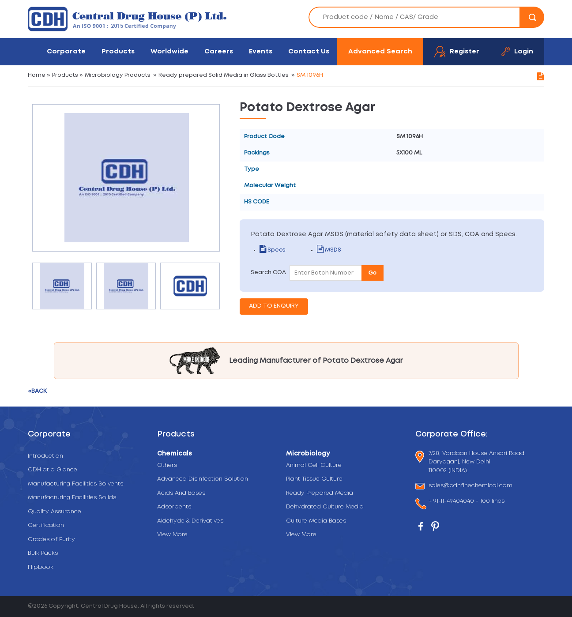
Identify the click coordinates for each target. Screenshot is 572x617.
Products (118, 51)
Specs (273, 250)
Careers (218, 51)
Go (373, 272)
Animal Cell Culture (314, 465)
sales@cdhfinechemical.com (470, 486)
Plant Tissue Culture (314, 479)
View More (172, 535)
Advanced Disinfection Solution (202, 479)
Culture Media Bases (316, 521)
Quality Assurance (54, 512)
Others (167, 465)
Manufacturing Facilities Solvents (75, 484)
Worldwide (169, 51)
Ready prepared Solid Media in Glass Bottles (223, 75)
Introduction (45, 456)
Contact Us (308, 51)
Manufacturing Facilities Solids (72, 497)
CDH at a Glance (52, 470)
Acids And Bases (181, 493)
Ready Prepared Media (319, 493)
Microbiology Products (118, 75)
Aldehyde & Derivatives (190, 521)
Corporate (66, 51)
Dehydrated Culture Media (325, 507)
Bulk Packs (43, 553)
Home (36, 75)
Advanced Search (380, 51)
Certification (46, 525)
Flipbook (40, 567)
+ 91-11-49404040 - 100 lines (466, 502)
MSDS (329, 250)
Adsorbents (174, 507)
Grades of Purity (51, 539)
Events (260, 51)
